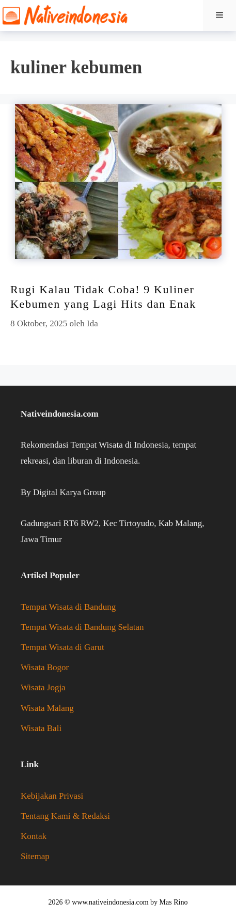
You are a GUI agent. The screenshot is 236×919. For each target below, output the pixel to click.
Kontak (33, 836)
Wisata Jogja (43, 687)
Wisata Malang (47, 708)
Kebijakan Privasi (52, 796)
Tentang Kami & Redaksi (65, 816)
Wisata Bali (41, 728)
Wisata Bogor (45, 667)
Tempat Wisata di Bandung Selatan (82, 627)
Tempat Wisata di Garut (62, 647)
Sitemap (35, 856)
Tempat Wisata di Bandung (68, 607)
